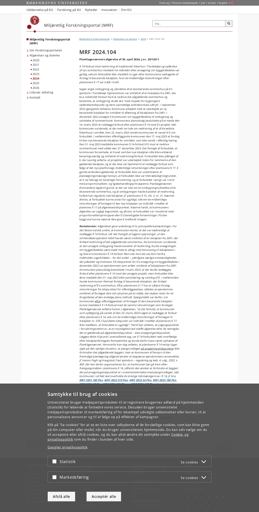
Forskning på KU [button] (69, 10)
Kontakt (35, 97)
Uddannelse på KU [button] (40, 10)
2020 (36, 60)
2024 (36, 78)
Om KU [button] (126, 10)
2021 (36, 65)
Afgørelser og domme (45, 55)
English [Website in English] (223, 3)
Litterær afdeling (41, 92)
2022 (36, 69)
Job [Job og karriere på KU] (203, 3)
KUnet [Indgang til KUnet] (212, 3)
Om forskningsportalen (46, 50)
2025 (36, 83)
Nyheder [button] (91, 10)
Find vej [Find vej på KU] (164, 3)
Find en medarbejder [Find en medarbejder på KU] (185, 3)
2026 (36, 88)
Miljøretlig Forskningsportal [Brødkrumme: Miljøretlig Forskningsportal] (94, 38)
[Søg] (228, 23)
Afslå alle (61, 496)
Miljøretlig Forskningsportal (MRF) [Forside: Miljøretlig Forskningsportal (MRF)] (50, 41)
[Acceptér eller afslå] (55, 461)
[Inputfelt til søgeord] (189, 23)
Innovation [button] (109, 10)
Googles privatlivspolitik (68, 447)
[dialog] (129, 448)
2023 (36, 74)
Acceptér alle (104, 496)
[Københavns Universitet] (33, 24)
